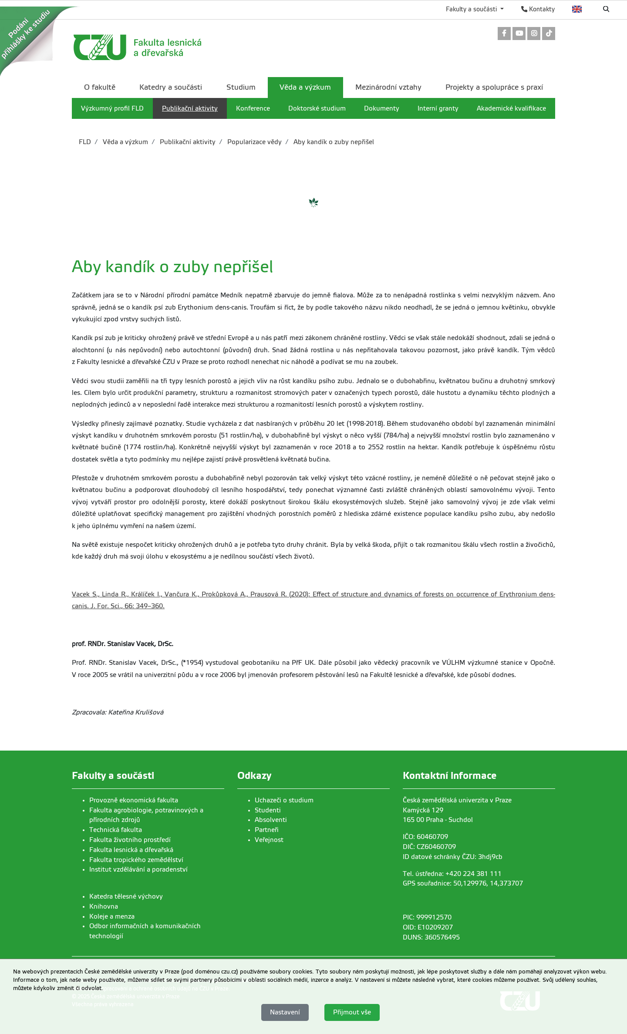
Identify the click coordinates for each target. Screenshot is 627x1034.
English (577, 9)
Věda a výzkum (124, 141)
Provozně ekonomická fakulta (133, 800)
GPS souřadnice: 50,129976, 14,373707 (463, 883)
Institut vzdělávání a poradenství (138, 869)
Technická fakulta (115, 829)
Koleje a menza (112, 916)
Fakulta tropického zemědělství (136, 859)
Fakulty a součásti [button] (472, 9)
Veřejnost (269, 839)
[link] (504, 34)
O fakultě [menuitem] (99, 87)
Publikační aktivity (187, 141)
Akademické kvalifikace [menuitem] (511, 108)
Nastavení (285, 1012)
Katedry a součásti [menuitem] (170, 87)
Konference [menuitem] (253, 108)
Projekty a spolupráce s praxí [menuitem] (494, 87)
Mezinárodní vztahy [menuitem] (388, 87)
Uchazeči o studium (284, 800)
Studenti (268, 810)
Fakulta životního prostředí (130, 839)
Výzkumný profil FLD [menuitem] (112, 108)
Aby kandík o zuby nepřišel (333, 141)
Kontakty (538, 9)
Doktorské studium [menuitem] (317, 108)
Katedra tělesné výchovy (126, 896)
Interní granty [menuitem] (438, 108)
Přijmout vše (352, 1012)
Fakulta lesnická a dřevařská (131, 849)
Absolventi (271, 819)
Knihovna (103, 906)
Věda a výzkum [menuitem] (305, 87)
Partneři (267, 829)
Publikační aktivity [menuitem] (190, 108)
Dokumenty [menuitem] (381, 108)
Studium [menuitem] (241, 87)
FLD (85, 141)
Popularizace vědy (254, 141)
